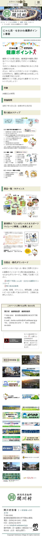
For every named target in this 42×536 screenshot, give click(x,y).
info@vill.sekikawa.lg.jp (19, 525)
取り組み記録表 (12, 286)
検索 (25, 5)
